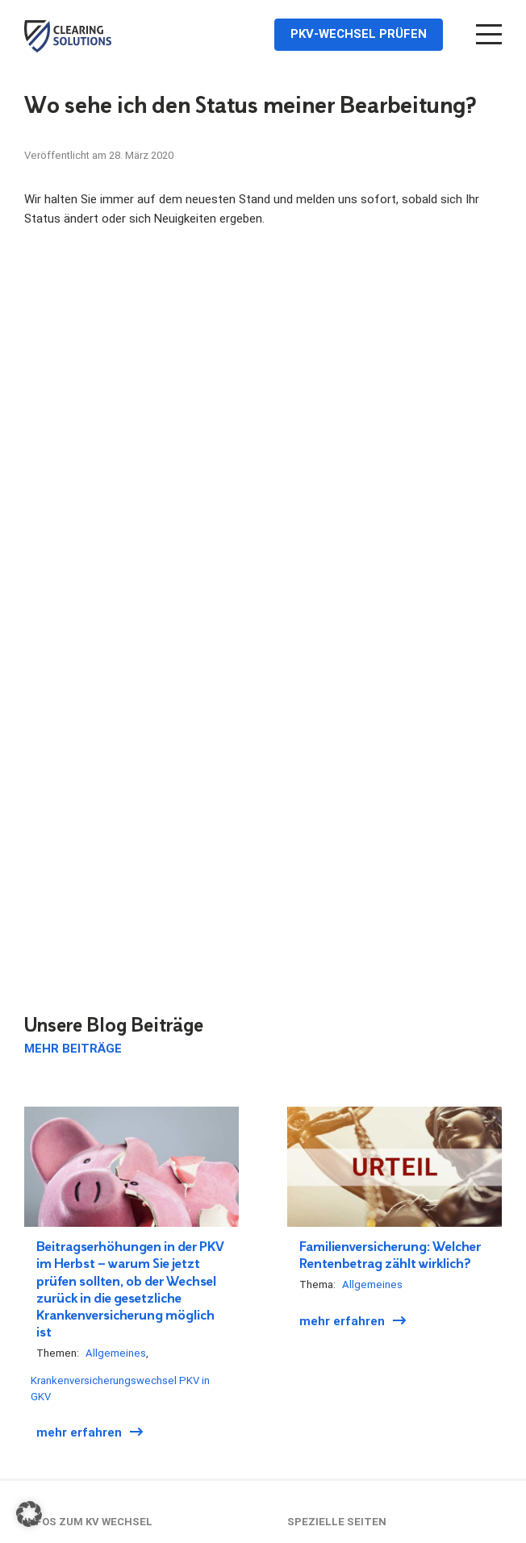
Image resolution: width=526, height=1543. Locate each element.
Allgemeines (116, 1353)
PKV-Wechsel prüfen (358, 34)
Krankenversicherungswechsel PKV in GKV (120, 1388)
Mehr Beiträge (73, 1048)
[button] (29, 1514)
